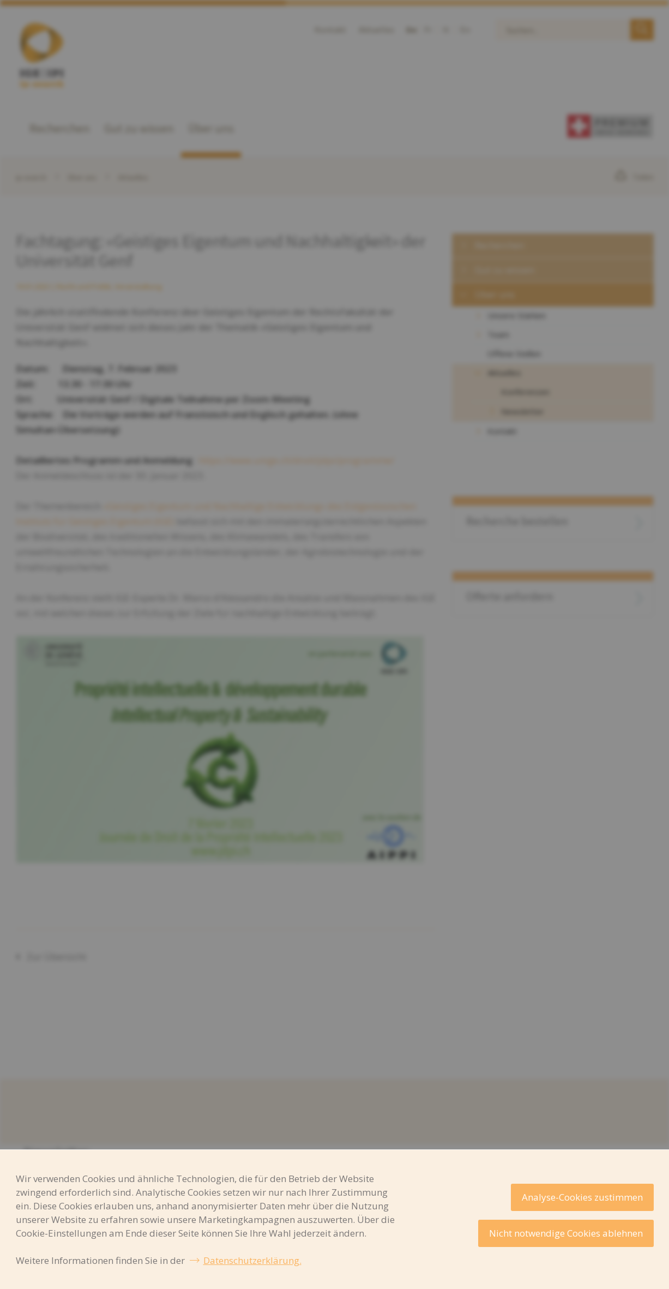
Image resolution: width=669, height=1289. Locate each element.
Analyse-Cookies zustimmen (582, 1197)
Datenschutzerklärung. (252, 1260)
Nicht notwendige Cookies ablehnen (566, 1233)
